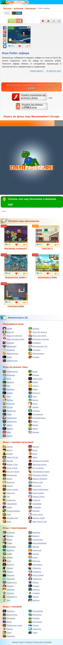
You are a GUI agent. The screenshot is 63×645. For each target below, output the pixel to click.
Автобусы (9, 611)
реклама (48, 642)
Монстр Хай (35, 482)
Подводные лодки (12, 625)
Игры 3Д (8, 332)
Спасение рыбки (16, 295)
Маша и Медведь (37, 478)
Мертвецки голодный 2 (16, 237)
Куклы (33, 557)
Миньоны (9, 482)
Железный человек (38, 460)
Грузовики (9, 618)
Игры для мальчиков (13, 339)
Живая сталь (10, 464)
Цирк (7, 432)
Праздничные (10, 353)
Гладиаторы (35, 539)
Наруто (8, 485)
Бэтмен (8, 453)
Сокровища (9, 417)
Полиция (8, 575)
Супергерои (10, 421)
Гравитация (35, 378)
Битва (33, 371)
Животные (34, 550)
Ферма (33, 425)
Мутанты (8, 564)
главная (15, 642)
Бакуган (33, 446)
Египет (33, 382)
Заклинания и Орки (47, 266)
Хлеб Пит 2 (47, 237)
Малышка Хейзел (38, 475)
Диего (32, 457)
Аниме (7, 328)
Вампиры (34, 532)
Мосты (33, 400)
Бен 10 (7, 450)
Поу (6, 496)
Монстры (34, 560)
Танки (32, 632)
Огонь (33, 403)
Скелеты (34, 589)
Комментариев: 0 (37, 71)
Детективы (9, 546)
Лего (6, 396)
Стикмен (34, 593)
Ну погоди (34, 485)
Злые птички (10, 468)
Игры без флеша (37, 332)
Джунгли (8, 382)
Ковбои (8, 557)
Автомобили (35, 611)
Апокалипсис (10, 371)
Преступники (35, 575)
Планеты (34, 410)
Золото (33, 385)
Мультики (9, 403)
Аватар (8, 446)
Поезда (33, 625)
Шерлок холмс (36, 517)
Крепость (34, 392)
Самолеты (34, 628)
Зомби (7, 553)
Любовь (8, 400)
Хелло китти (35, 514)
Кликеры (8, 342)
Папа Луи (9, 492)
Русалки (8, 585)
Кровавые (34, 342)
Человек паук (10, 517)
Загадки (33, 328)
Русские (33, 357)
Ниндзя (8, 568)
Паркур (33, 407)
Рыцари (33, 585)
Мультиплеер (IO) (38, 346)
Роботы (33, 582)
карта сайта (38, 642)
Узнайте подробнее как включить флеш (33, 96)
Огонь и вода (10, 489)
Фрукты (8, 428)
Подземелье (35, 414)
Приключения (36, 353)
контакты (28, 642)
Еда (6, 385)
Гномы (7, 543)
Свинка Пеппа (36, 496)
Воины (7, 539)
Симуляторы (10, 360)
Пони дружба (36, 492)
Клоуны (33, 553)
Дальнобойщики (37, 543)
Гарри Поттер (10, 457)
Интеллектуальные (38, 339)
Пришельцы (10, 582)
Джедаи (33, 546)
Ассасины (9, 532)
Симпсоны (9, 500)
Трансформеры (11, 510)
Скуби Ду (34, 500)
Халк (7, 514)
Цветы (33, 428)
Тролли (33, 596)
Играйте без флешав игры (32, 106)
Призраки (9, 578)
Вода (7, 378)
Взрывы (33, 375)
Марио (7, 478)
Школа (7, 435)
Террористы (10, 596)
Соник (7, 507)
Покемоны (34, 571)
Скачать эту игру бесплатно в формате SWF (32, 202)
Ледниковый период (39, 471)
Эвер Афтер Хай (37, 521)
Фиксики (34, 510)
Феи (6, 600)
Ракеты (8, 628)
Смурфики (34, 503)
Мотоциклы (35, 621)
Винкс (32, 453)
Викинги (33, 535)
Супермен (34, 507)
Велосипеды (10, 614)
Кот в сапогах (36, 468)
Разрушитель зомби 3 (16, 266)
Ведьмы (8, 535)
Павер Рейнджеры (38, 489)
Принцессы (35, 578)
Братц (33, 450)
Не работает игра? (53, 71)
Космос (8, 392)
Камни (33, 389)
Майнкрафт (9, 346)
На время (9, 349)
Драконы (8, 550)
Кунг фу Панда (11, 471)
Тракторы (9, 636)
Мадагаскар (10, 475)
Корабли (34, 618)
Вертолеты (35, 614)
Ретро (7, 357)
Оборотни (34, 568)
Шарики (33, 432)
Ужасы (7, 425)
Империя (8, 389)
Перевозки (9, 410)
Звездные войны (37, 464)
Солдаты (8, 593)
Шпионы (34, 600)
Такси (7, 632)
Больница (9, 375)
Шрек (7, 521)
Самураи (8, 589)
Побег (16, 13)
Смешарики (10, 503)
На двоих (34, 349)
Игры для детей (37, 335)
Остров (8, 407)
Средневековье (37, 417)
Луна (32, 396)
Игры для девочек (12, 335)
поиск (21, 642)
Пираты (8, 571)
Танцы (33, 421)
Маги (7, 560)
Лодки (7, 621)
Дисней (8, 460)
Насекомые (35, 564)
